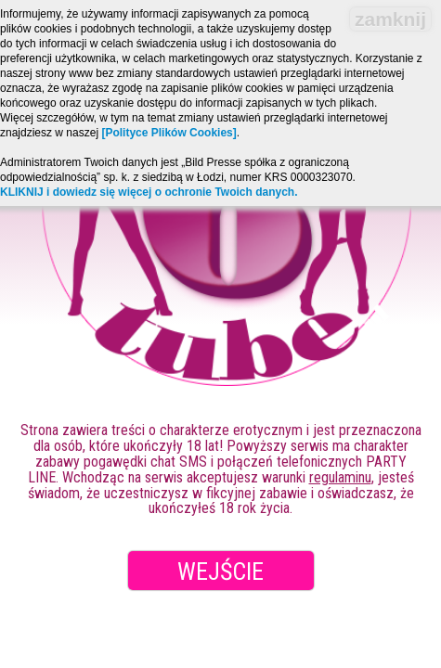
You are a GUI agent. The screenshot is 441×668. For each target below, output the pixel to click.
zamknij (390, 19)
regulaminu (340, 477)
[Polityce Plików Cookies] (168, 132)
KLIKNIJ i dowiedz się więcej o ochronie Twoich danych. (149, 192)
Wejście (220, 571)
